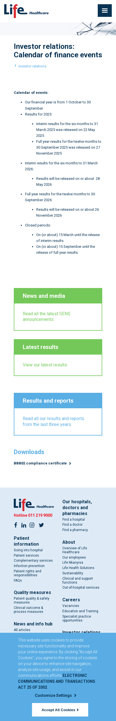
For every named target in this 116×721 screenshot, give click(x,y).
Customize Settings (55, 695)
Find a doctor (72, 525)
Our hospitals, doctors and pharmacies (77, 507)
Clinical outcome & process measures (28, 610)
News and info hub (33, 624)
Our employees (74, 557)
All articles (22, 630)
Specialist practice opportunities (76, 618)
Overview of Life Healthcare (74, 550)
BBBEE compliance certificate (41, 463)
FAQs (18, 580)
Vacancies (70, 606)
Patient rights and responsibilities (27, 573)
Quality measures (32, 592)
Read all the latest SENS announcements (46, 316)
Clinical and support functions (77, 580)
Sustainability (72, 573)
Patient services (26, 555)
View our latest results (45, 365)
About (68, 542)
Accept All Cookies (60, 710)
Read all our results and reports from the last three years (53, 421)
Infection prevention (29, 566)
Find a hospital (73, 520)
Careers (71, 600)
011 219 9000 (40, 515)
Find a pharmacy (75, 530)
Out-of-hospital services (80, 588)
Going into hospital (28, 550)
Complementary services (33, 561)
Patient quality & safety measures (31, 601)
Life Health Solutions (78, 568)
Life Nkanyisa (72, 563)
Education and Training (80, 611)
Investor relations (32, 66)
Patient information (26, 541)
